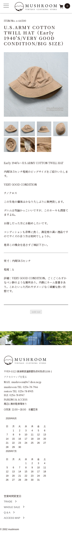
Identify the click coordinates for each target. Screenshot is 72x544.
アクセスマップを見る (15, 376)
